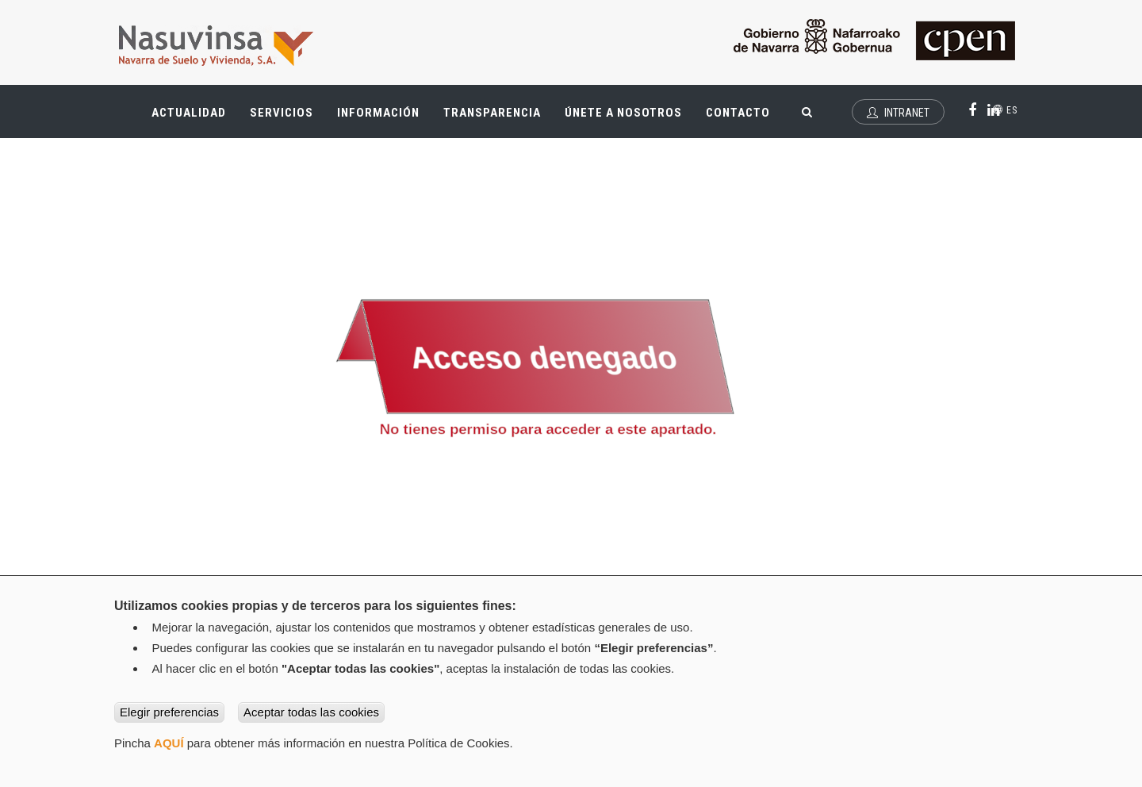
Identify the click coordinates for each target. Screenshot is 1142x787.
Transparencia (498, 117)
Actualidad (194, 117)
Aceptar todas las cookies (311, 712)
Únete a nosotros (623, 113)
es (1005, 110)
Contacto (738, 113)
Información (378, 113)
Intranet (898, 112)
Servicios (287, 117)
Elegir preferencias (169, 712)
